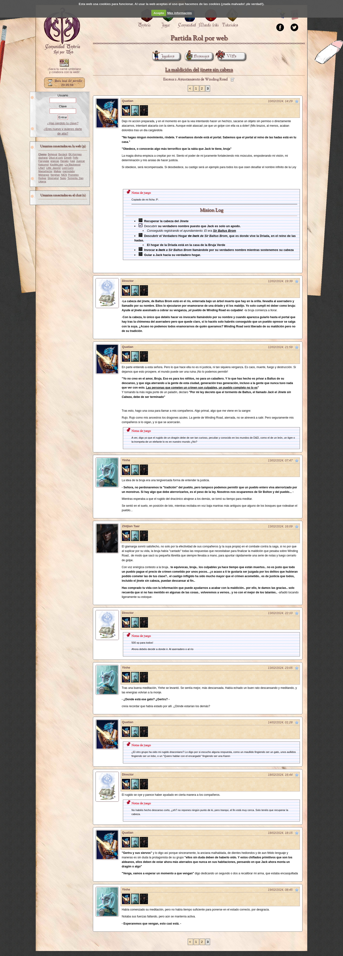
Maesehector (45, 171)
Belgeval (52, 154)
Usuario (62, 95)
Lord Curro (68, 168)
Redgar (42, 178)
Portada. (62, 31)
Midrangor (43, 175)
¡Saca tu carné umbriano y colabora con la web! (64, 71)
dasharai (43, 157)
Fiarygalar (43, 161)
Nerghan (55, 175)
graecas (54, 161)
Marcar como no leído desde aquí (297, 101)
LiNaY (41, 168)
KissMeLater (56, 164)
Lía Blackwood (73, 164)
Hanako (64, 161)
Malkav (57, 171)
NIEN (64, 175)
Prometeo (73, 175)
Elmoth (68, 157)
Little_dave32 (53, 168)
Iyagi (72, 161)
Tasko (63, 178)
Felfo (75, 157)
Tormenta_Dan (75, 178)
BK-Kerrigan (75, 154)
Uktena (42, 181)
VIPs (227, 56)
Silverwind (53, 178)
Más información (179, 13)
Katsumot (43, 164)
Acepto (159, 13)
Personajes (197, 56)
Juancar (80, 161)
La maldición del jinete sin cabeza (199, 69)
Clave (63, 106)
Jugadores (163, 56)
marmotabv (69, 171)
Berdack (62, 154)
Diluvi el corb (56, 157)
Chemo (42, 154)
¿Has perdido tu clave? (63, 123)
